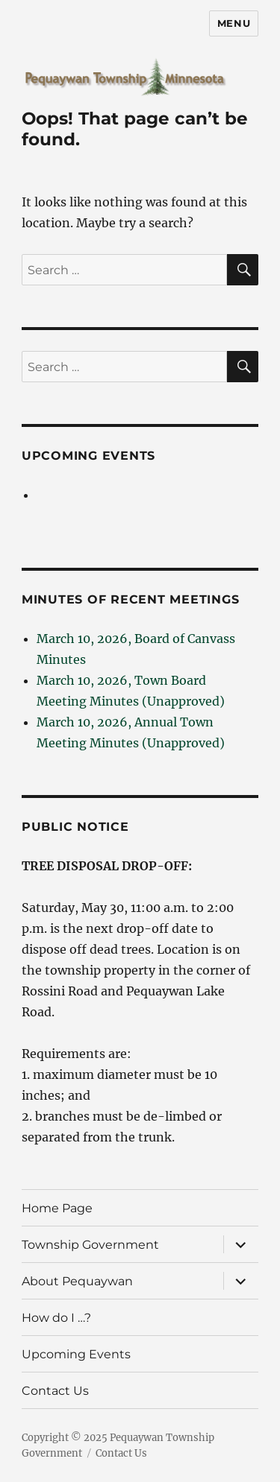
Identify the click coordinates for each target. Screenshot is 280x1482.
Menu (233, 23)
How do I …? (56, 1318)
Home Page (57, 1208)
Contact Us (55, 1391)
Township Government (90, 1245)
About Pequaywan (77, 1281)
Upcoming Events (88, 456)
